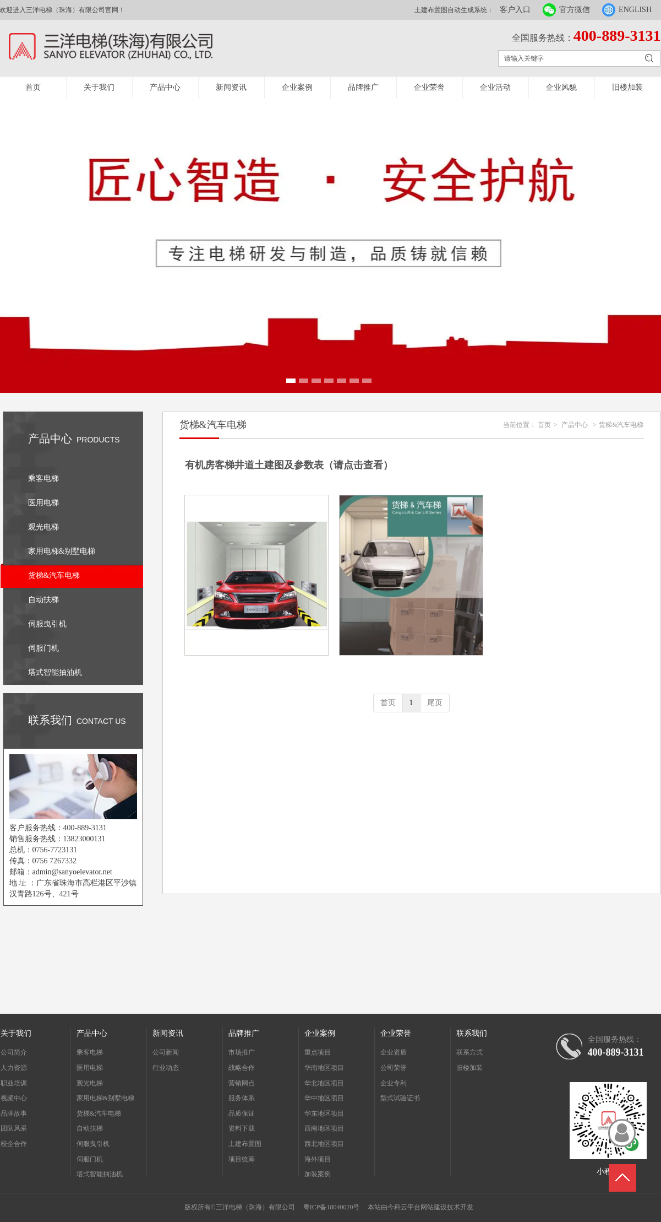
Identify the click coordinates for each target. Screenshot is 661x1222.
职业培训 (14, 1083)
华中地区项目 (324, 1098)
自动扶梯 (90, 1128)
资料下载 (241, 1128)
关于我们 (99, 87)
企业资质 (393, 1052)
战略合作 (241, 1068)
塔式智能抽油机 (100, 1174)
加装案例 (317, 1174)
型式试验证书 (400, 1098)
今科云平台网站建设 (417, 1207)
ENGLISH (635, 10)
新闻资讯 (231, 87)
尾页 (435, 703)
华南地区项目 (324, 1068)
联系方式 (469, 1052)
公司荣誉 (393, 1068)
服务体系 (241, 1098)
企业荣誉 (429, 87)
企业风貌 (561, 87)
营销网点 (241, 1083)
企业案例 (297, 87)
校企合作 (14, 1144)
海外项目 (317, 1159)
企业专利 (393, 1083)
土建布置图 (244, 1144)
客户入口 (515, 10)
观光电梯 (90, 1083)
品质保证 (241, 1113)
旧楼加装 (627, 87)
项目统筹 (241, 1159)
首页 (33, 87)
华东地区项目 (324, 1113)
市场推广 (241, 1052)
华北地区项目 (324, 1083)
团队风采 (14, 1128)
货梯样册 (411, 664)
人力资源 (14, 1068)
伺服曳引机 (93, 1144)
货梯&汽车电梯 (621, 425)
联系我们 (471, 1033)
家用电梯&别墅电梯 (105, 1098)
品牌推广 (363, 87)
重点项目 (317, 1052)
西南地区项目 (324, 1128)
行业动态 (165, 1068)
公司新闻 (165, 1052)
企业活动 (495, 87)
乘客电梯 (90, 1052)
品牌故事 (14, 1113)
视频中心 (14, 1098)
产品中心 (165, 87)
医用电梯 (90, 1068)
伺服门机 (90, 1159)
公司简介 (14, 1052)
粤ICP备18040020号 (331, 1207)
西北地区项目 (324, 1144)
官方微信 (574, 10)
